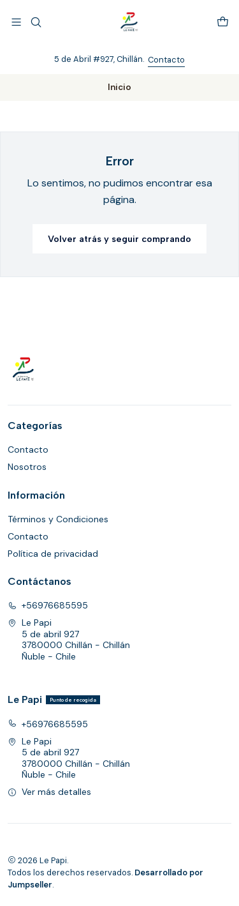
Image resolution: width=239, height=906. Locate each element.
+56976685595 (48, 605)
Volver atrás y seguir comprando (119, 239)
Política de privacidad (53, 553)
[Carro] (222, 22)
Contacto (166, 59)
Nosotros (27, 466)
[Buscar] (35, 22)
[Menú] (16, 22)
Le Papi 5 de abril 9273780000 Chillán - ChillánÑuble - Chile (69, 639)
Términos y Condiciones (58, 519)
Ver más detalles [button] (49, 791)
